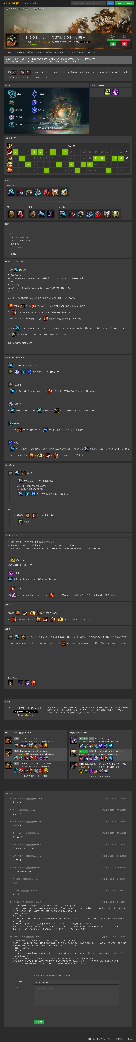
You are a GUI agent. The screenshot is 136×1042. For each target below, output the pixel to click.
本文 (18, 987)
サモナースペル (17, 247)
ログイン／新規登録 (124, 3)
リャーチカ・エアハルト (41, 42)
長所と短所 (15, 244)
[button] (113, 44)
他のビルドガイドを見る (100, 776)
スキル (13, 250)
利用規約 (91, 1039)
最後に (13, 253)
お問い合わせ (121, 1039)
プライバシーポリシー (105, 1039)
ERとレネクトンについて (20, 237)
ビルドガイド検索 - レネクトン (30, 52)
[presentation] (54, 1013)
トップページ (9, 52)
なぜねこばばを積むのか (20, 240)
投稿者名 (20, 981)
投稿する (39, 1022)
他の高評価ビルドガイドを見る (35, 776)
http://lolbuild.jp (26, 715)
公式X (130, 1039)
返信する (105, 798)
